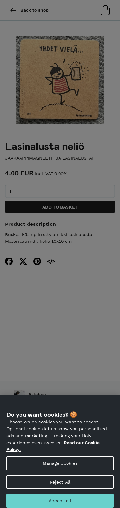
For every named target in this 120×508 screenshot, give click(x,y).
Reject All (60, 484)
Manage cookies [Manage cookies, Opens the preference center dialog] (60, 465)
